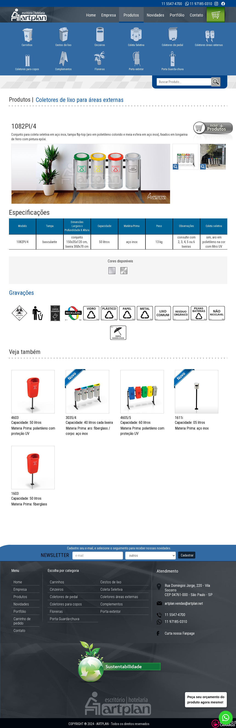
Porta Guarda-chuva (64, 619)
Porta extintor (110, 611)
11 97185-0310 (201, 4)
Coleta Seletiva (111, 589)
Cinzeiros (56, 589)
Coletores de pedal (64, 597)
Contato (196, 15)
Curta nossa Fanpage (180, 633)
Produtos (131, 15)
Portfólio (177, 15)
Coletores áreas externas (119, 597)
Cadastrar (187, 555)
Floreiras (56, 611)
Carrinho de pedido (22, 621)
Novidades (155, 15)
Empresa (108, 15)
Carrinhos (57, 582)
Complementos (111, 604)
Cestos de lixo (110, 582)
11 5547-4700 (172, 4)
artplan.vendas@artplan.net (184, 603)
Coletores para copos (66, 604)
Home (91, 15)
